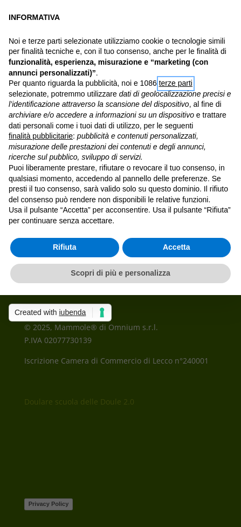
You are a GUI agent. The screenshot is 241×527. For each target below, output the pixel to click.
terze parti (175, 83)
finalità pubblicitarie (41, 136)
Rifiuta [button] (65, 247)
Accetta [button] (176, 247)
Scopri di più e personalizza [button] (120, 273)
